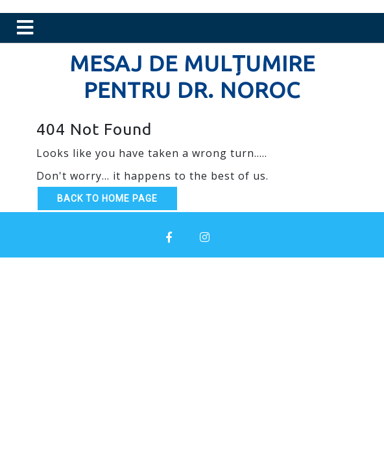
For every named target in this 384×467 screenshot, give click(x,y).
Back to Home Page (107, 198)
